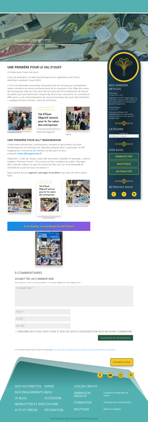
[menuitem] (44, 4)
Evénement (61, 43)
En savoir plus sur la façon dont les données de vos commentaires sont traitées (84, 349)
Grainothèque (115, 106)
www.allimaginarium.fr (30, 152)
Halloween (113, 92)
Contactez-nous (122, 361)
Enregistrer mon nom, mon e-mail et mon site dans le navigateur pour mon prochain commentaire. (75, 330)
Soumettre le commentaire (115, 336)
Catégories (123, 132)
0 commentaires (73, 43)
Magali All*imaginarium (26, 43)
